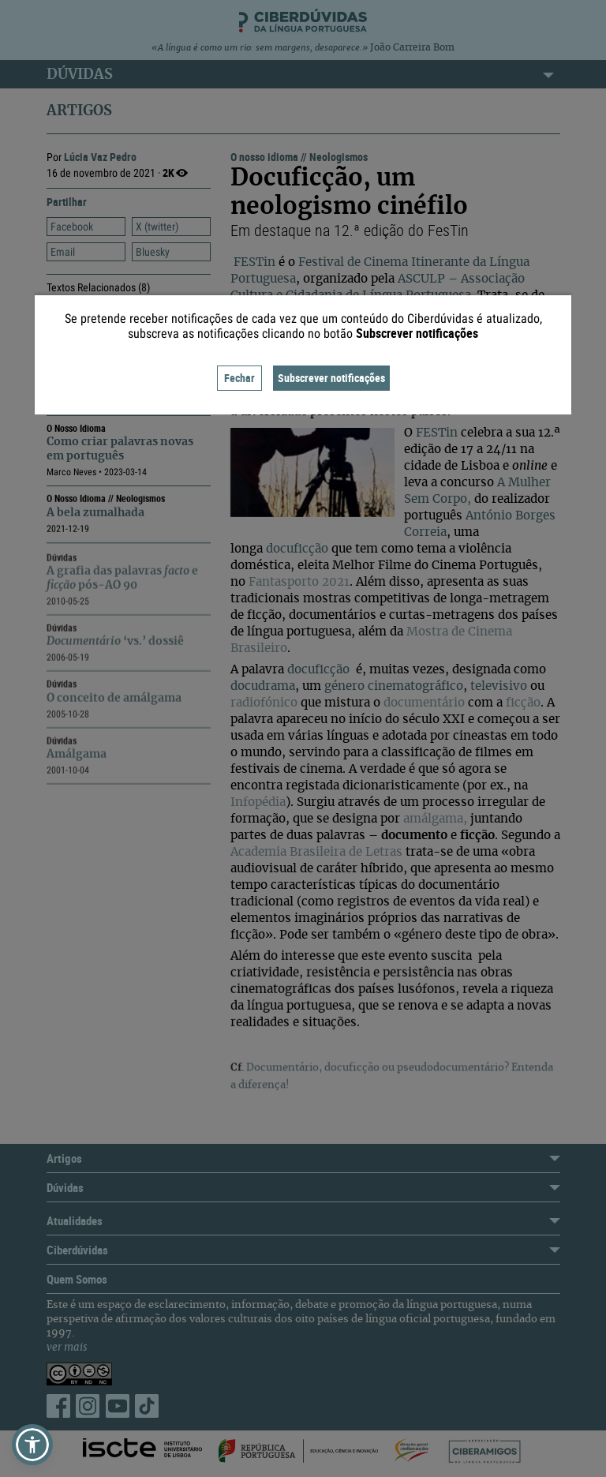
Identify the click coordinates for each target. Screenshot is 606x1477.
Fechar (239, 377)
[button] (32, 1444)
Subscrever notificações (331, 377)
